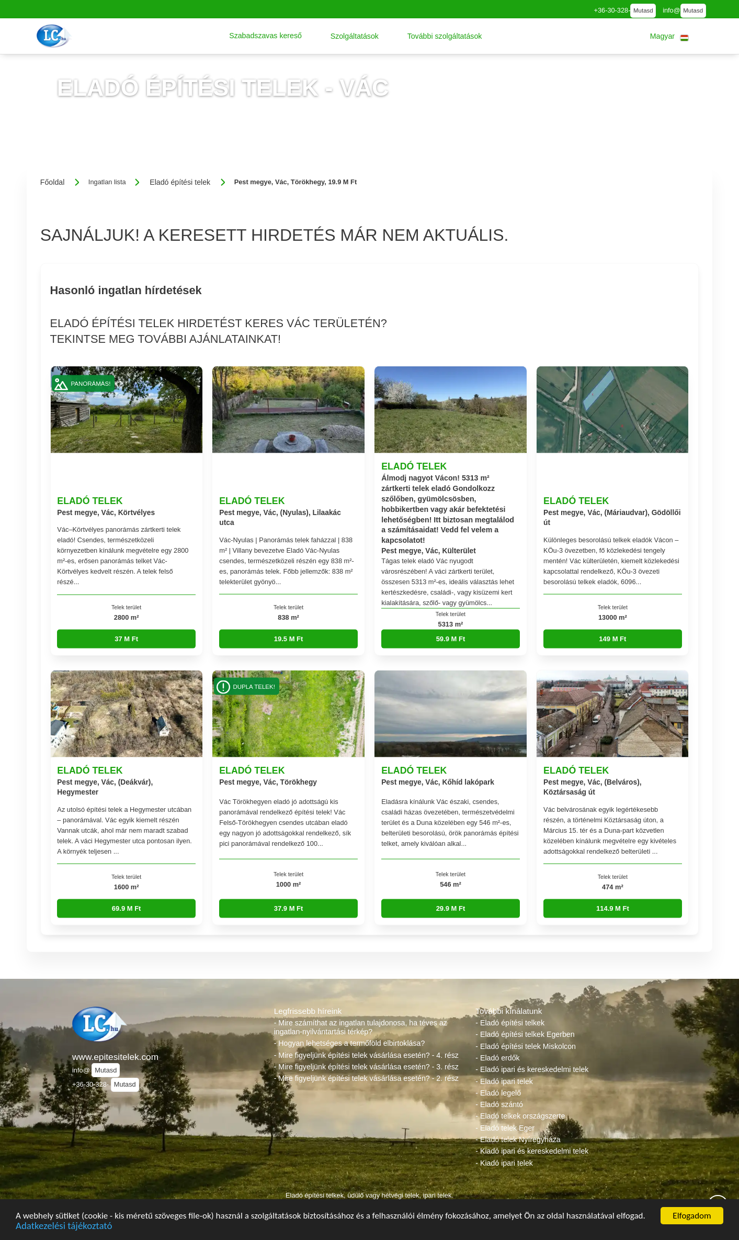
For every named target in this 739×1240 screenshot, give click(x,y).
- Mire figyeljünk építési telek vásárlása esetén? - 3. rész (366, 1067)
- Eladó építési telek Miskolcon (525, 1046)
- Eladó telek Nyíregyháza (517, 1139)
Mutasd (643, 10)
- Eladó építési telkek (509, 1023)
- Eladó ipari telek (504, 1081)
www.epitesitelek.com (115, 1057)
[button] (265, 36)
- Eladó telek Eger (505, 1128)
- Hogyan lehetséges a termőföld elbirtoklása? (349, 1043)
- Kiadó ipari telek (504, 1163)
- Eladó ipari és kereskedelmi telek (531, 1069)
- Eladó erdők (497, 1058)
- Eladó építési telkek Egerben (524, 1034)
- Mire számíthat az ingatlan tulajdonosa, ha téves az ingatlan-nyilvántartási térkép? (360, 1027)
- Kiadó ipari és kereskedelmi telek (531, 1151)
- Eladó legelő (498, 1093)
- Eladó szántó (499, 1104)
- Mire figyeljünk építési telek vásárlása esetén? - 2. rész (366, 1078)
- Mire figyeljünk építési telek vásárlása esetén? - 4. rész (366, 1055)
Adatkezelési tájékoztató (64, 1228)
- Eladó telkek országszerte (520, 1116)
